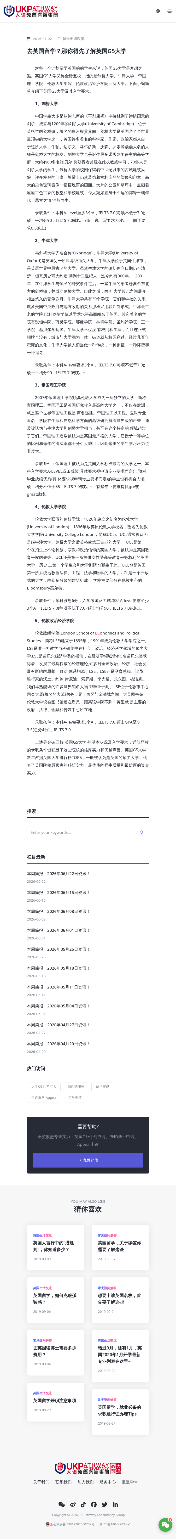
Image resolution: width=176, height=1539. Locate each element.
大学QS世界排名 (43, 1086)
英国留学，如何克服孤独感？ (54, 1298)
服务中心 (108, 1482)
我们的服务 (76, 1086)
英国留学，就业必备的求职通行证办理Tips (119, 1410)
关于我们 (41, 1482)
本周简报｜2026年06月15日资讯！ (58, 892)
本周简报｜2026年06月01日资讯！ (58, 930)
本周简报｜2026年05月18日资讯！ (58, 968)
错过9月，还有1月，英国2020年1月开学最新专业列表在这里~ (120, 1354)
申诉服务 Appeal (44, 1097)
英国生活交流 (42, 1235)
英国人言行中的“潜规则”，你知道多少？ (53, 1246)
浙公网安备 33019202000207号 (69, 1524)
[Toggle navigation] (169, 11)
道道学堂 (130, 1482)
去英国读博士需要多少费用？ (54, 1351)
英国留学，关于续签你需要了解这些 (119, 1246)
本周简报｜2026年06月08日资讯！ (58, 911)
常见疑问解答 (107, 1235)
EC (97, 633)
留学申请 (75, 1097)
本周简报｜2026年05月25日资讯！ (58, 949)
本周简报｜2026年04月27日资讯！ (58, 1025)
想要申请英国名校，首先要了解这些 (119, 1298)
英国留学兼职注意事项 (54, 1400)
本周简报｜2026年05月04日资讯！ (58, 1006)
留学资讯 (102, 1086)
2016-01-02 (42, 38)
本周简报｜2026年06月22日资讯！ (58, 873)
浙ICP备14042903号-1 (115, 1524)
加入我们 (85, 1482)
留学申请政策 (73, 38)
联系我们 (63, 1482)
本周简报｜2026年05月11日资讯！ (58, 987)
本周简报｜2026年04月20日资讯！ (58, 1043)
